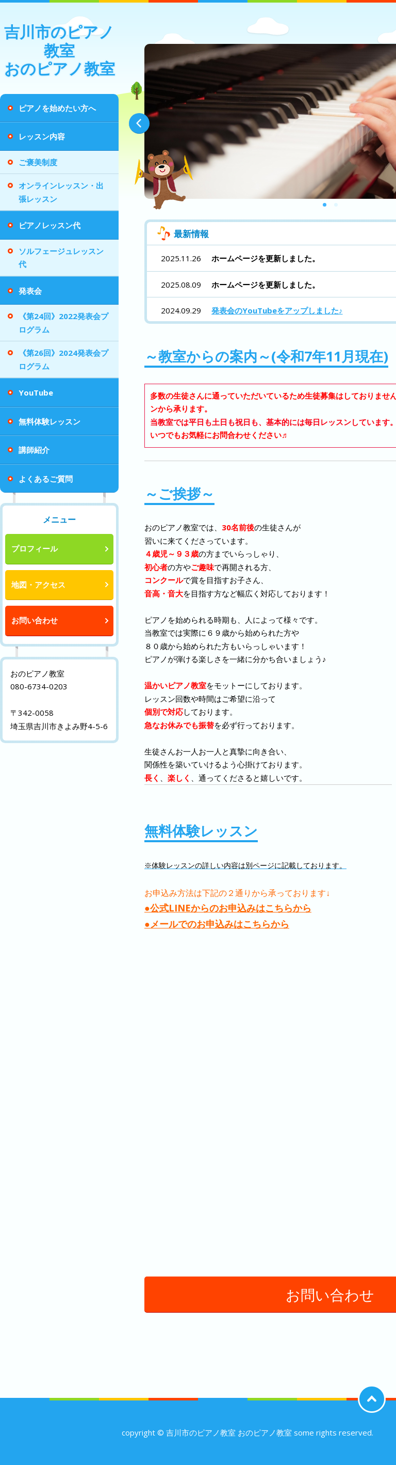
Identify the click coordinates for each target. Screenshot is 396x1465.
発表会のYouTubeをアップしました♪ (277, 310)
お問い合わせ (34, 620)
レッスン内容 (42, 136)
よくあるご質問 (46, 479)
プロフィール (34, 548)
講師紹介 (34, 450)
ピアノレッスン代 (49, 225)
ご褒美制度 (38, 162)
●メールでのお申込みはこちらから (216, 924)
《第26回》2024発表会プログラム (63, 359)
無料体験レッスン (49, 421)
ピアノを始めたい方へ (57, 108)
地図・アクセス (38, 584)
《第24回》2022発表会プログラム (63, 323)
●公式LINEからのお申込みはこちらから (227, 908)
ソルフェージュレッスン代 (61, 258)
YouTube (36, 392)
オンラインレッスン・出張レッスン (61, 192)
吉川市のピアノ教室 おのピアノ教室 (59, 50)
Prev (139, 123)
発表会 (30, 291)
